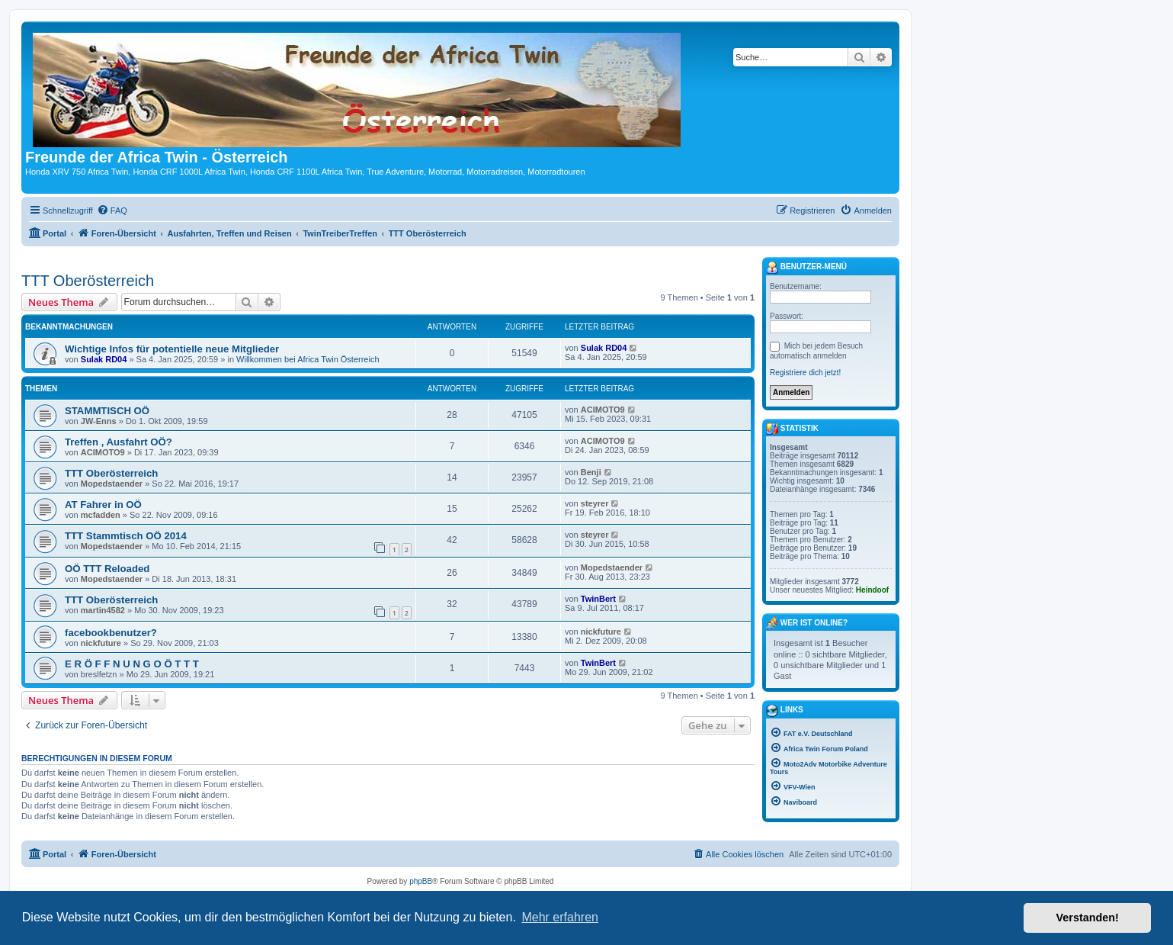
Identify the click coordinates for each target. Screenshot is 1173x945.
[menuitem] (112, 210)
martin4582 (103, 610)
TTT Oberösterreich (87, 280)
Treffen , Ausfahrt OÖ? (118, 442)
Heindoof (872, 590)
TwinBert (598, 598)
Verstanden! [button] (1087, 917)
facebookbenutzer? (111, 632)
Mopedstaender (112, 483)
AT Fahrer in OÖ (103, 504)
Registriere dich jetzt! (805, 372)
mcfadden (100, 514)
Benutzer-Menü (806, 268)
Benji (591, 472)
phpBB (420, 881)
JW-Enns (99, 421)
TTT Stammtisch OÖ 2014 (126, 536)
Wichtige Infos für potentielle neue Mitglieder (172, 349)
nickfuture (101, 643)
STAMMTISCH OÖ (107, 410)
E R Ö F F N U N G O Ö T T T (132, 664)
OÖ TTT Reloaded (107, 568)
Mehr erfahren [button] (559, 917)
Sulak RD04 (104, 359)
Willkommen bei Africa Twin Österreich (307, 359)
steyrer (595, 503)
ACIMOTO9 (603, 409)
